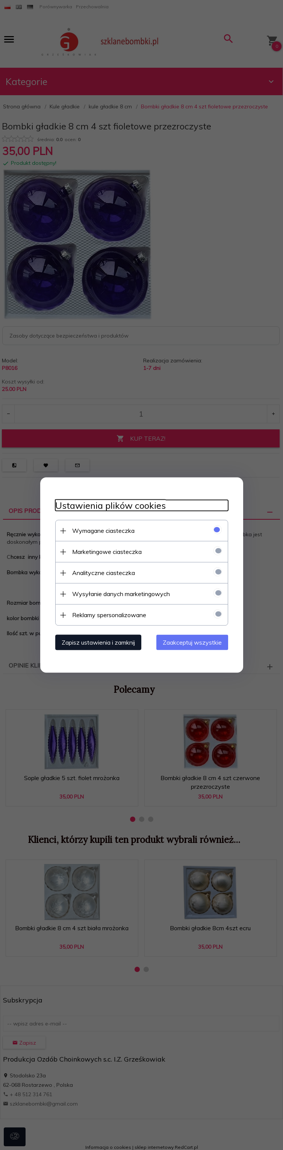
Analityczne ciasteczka (103, 573)
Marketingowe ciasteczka (107, 551)
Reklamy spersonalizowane (109, 615)
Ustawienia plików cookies (110, 505)
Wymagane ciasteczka (103, 530)
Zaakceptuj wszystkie (192, 642)
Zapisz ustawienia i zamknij (98, 642)
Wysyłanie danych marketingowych (121, 594)
